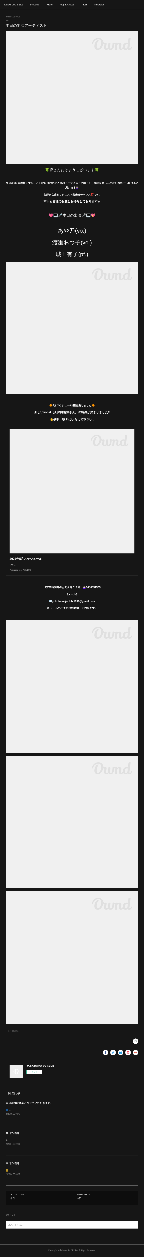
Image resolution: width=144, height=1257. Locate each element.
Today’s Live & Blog (13, 4)
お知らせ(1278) (12, 1031)
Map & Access (67, 4)
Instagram (99, 4)
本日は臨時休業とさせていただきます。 (29, 1102)
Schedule (34, 4)
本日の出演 (12, 1133)
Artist (84, 4)
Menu (49, 4)
